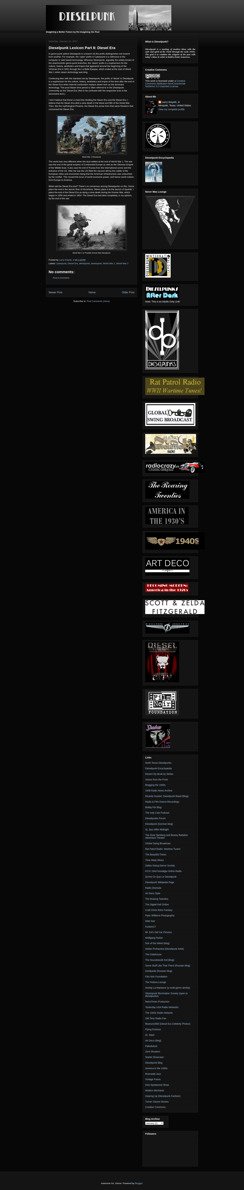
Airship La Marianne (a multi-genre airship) (167, 987)
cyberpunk (61, 263)
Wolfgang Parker (154, 937)
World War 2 (122, 263)
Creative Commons (155, 1107)
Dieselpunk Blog (153, 1062)
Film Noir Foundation (156, 976)
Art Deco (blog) (153, 1040)
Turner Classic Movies (157, 1101)
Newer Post (55, 292)
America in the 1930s (156, 1068)
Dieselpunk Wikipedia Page (159, 882)
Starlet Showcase (154, 1057)
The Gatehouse (153, 954)
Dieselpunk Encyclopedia (158, 768)
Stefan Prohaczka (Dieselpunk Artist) (164, 948)
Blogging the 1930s (155, 785)
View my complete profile (171, 109)
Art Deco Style (152, 893)
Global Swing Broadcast (157, 843)
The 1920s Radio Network (159, 1012)
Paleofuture (151, 1046)
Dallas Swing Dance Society (160, 865)
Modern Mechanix (154, 1090)
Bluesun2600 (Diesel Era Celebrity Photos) (167, 1023)
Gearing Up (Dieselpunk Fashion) (162, 1096)
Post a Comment (61, 278)
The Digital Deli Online (157, 904)
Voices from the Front (156, 779)
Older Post (128, 292)
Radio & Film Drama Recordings (162, 801)
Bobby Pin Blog (153, 807)
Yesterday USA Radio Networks (161, 1007)
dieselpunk (84, 263)
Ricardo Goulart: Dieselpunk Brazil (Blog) (166, 796)
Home (92, 292)
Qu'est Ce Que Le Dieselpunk (161, 876)
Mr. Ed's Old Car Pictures (158, 932)
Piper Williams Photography (159, 915)
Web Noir (150, 921)
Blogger (138, 1183)
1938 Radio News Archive (158, 790)
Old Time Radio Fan (155, 1018)
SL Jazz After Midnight (157, 829)
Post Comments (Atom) (98, 301)
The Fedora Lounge (155, 982)
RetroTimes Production (157, 1001)
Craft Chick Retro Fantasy (158, 910)
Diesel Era (73, 263)
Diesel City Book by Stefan (159, 774)
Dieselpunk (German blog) (159, 824)
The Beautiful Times (155, 854)
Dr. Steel (149, 1035)
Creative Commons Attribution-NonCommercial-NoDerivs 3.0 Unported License (165, 84)
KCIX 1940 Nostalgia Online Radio (163, 871)
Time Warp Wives (154, 860)
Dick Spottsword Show (157, 1085)
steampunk (96, 263)
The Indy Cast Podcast (157, 812)
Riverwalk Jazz (153, 1074)
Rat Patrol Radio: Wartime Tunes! (162, 849)
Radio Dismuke (153, 888)
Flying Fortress (153, 1029)
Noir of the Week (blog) (157, 943)
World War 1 (109, 263)
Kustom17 (150, 926)
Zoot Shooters (152, 1051)
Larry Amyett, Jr (171, 102)
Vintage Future (153, 1079)
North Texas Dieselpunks (158, 762)
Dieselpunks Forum (155, 818)
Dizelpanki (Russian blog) (158, 971)
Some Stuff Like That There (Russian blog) (167, 965)
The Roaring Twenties (156, 899)
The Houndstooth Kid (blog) (159, 960)
